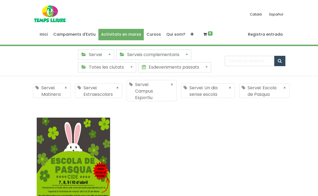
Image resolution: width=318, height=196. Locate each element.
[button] (192, 34)
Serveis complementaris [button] (150, 54)
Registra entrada (265, 34)
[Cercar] (279, 61)
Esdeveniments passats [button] (171, 67)
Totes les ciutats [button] (103, 67)
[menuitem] (44, 34)
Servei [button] (92, 54)
